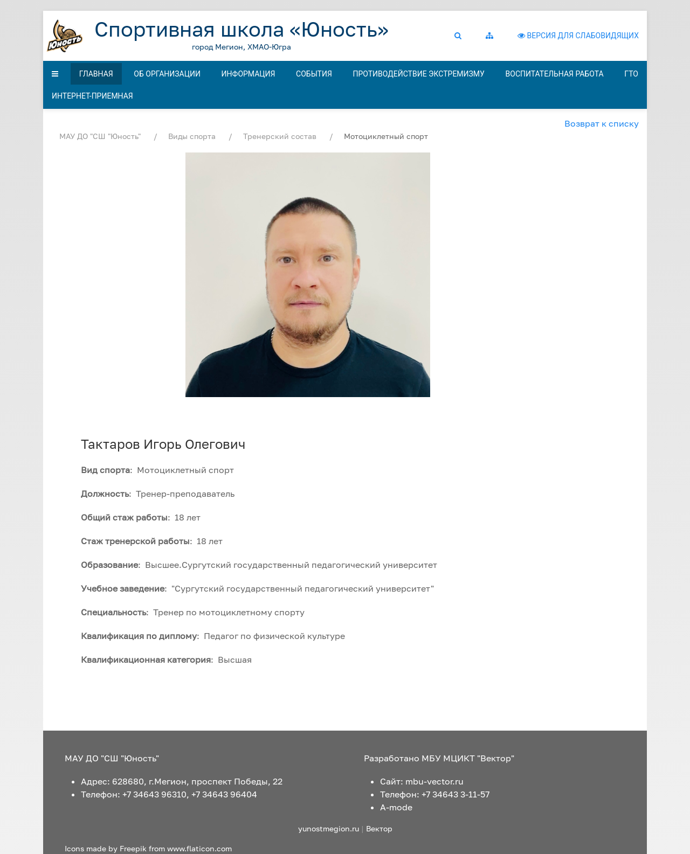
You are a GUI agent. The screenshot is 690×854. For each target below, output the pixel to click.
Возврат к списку (601, 123)
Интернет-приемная (92, 96)
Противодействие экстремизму (418, 74)
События (314, 74)
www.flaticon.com (199, 848)
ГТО (631, 74)
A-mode (396, 807)
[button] (462, 36)
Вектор (379, 828)
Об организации (167, 74)
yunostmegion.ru (328, 828)
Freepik (133, 848)
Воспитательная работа (555, 74)
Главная (96, 74)
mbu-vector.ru (434, 781)
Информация (248, 74)
